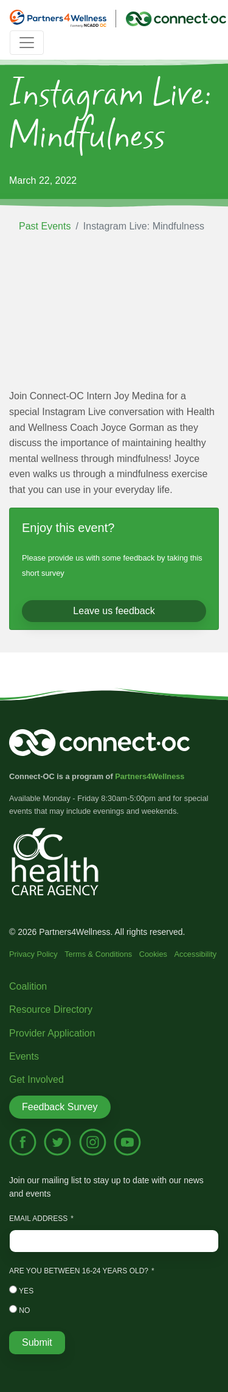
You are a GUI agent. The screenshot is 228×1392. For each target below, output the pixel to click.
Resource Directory (50, 1009)
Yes (21, 1290)
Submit (37, 1342)
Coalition (28, 986)
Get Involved (36, 1079)
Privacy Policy (33, 954)
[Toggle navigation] (27, 42)
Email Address (38, 1218)
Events (24, 1056)
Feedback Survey (60, 1107)
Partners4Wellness (149, 776)
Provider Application (52, 1033)
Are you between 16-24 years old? (78, 1271)
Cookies (153, 954)
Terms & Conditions (98, 954)
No (19, 1310)
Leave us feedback (113, 611)
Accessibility (195, 954)
